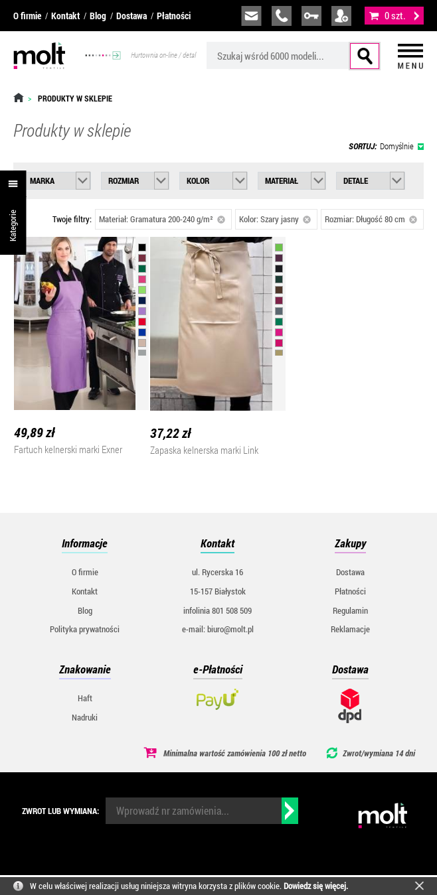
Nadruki (85, 717)
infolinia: (282, 16)
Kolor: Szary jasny (275, 219)
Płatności (174, 15)
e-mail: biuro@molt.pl (218, 629)
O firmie (27, 15)
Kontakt (65, 15)
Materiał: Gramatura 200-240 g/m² (162, 219)
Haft (85, 698)
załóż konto (341, 16)
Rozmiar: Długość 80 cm (371, 219)
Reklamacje (350, 629)
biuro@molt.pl (251, 16)
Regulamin (350, 610)
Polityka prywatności (85, 629)
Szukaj (364, 56)
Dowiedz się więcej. (316, 886)
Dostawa (131, 15)
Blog (98, 15)
